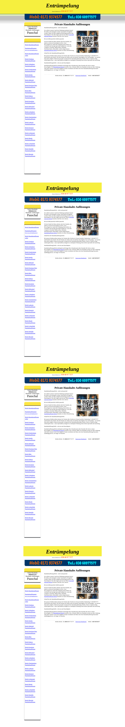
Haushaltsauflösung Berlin (50, 50)
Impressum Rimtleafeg (80, 75)
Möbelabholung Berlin (58, 67)
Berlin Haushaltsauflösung (32, 45)
